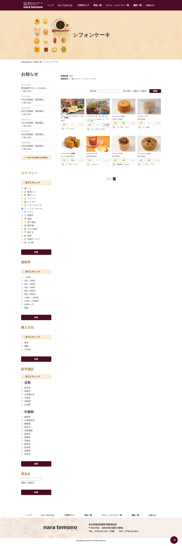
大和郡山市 (28, 397)
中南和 (28, 414)
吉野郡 (26, 453)
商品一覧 (97, 5)
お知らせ (150, 5)
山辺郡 (26, 407)
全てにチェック (31, 184)
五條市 (26, 443)
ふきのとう (95, 164)
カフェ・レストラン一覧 (117, 5)
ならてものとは (65, 5)
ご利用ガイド (83, 5)
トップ (50, 5)
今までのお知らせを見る (37, 159)
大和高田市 (28, 422)
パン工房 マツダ (122, 127)
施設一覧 (137, 5)
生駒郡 (26, 403)
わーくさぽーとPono (98, 129)
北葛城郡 (27, 433)
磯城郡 (26, 426)
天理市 (26, 400)
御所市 (26, 446)
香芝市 (26, 429)
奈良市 (26, 390)
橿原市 (26, 419)
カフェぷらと (70, 129)
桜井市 (26, 436)
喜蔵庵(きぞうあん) (123, 164)
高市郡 (26, 449)
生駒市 (26, 393)
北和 (26, 384)
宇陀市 (26, 456)
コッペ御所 (146, 127)
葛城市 (26, 439)
